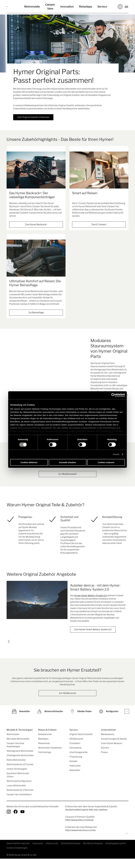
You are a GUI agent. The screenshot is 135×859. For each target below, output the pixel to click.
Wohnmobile (32, 6)
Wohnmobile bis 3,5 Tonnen (20, 765)
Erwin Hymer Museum (111, 743)
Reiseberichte (45, 734)
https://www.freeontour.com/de (80, 830)
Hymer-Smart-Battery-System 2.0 (90, 595)
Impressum (37, 843)
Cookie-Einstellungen (17, 848)
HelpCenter (75, 766)
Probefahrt (74, 743)
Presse (104, 752)
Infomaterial (75, 748)
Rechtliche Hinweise (93, 843)
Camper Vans (50, 6)
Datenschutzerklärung (29, 428)
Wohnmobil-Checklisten (50, 748)
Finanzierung (75, 757)
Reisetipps (85, 6)
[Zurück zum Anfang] (126, 834)
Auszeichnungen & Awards (114, 739)
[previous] (9, 641)
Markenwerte (107, 734)
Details (116, 454)
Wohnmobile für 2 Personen (20, 790)
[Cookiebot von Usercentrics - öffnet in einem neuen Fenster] (113, 395)
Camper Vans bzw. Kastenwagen (15, 745)
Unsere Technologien (17, 769)
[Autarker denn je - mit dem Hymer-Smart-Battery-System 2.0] (37, 600)
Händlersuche (76, 739)
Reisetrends (44, 743)
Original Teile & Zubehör (81, 734)
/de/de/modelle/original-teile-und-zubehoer (86, 810)
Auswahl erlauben (67, 462)
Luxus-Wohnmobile (16, 786)
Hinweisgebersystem (115, 843)
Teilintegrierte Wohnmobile (20, 751)
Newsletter (74, 770)
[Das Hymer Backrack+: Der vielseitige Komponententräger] (36, 170)
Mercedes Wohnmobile (18, 739)
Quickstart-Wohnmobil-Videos (18, 775)
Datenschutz (52, 843)
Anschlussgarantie (78, 752)
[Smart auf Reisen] (98, 170)
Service (102, 6)
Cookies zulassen (106, 462)
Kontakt (73, 761)
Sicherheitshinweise (70, 843)
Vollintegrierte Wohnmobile (20, 756)
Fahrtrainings (44, 752)
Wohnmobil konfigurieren (19, 781)
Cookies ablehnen (28, 462)
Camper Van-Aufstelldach (19, 795)
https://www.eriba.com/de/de (79, 820)
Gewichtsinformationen (18, 843)
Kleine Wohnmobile (16, 760)
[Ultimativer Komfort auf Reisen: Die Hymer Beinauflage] (36, 258)
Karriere (105, 748)
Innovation (67, 6)
